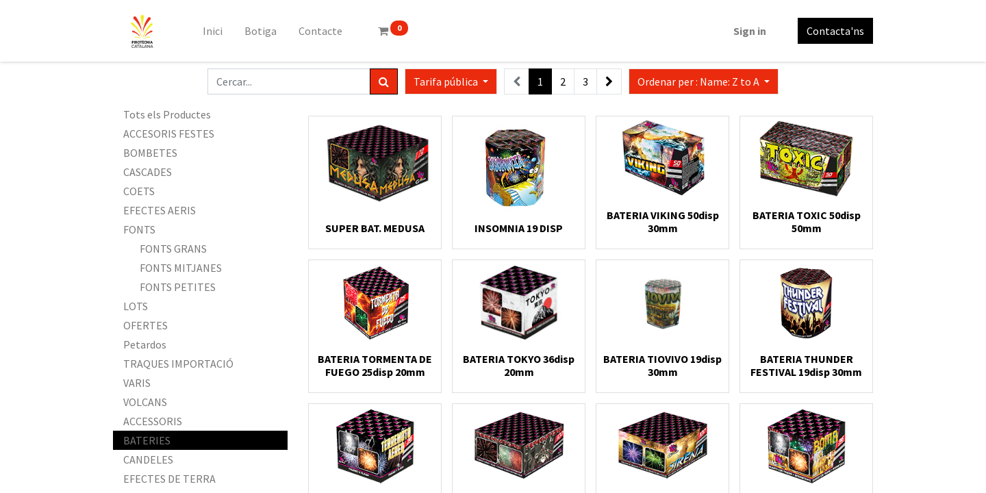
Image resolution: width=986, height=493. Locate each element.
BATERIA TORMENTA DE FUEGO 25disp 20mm (375, 365)
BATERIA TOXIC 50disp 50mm (807, 221)
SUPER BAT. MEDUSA (375, 228)
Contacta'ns (835, 31)
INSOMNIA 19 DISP (519, 228)
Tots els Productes (167, 114)
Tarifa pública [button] (447, 81)
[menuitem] (212, 31)
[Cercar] (384, 81)
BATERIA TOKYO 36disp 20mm (518, 365)
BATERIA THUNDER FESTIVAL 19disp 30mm (806, 365)
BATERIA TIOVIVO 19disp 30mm (662, 365)
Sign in (749, 31)
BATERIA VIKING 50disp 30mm (663, 221)
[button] (704, 81)
